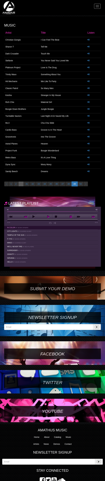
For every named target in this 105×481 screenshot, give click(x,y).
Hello (16, 262)
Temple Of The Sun (22, 235)
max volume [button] (97, 209)
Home (36, 437)
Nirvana (17, 258)
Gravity (17, 254)
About (46, 437)
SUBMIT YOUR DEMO (52, 288)
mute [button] (8, 209)
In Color (17, 227)
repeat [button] (50, 223)
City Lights (19, 231)
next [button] (86, 216)
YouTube (52, 411)
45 (51, 184)
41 (27, 184)
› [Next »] (85, 184)
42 (33, 184)
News (46, 444)
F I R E (16, 239)
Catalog (57, 437)
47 (62, 184)
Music (68, 437)
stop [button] (63, 216)
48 (68, 184)
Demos (56, 444)
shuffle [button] (55, 223)
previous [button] (18, 216)
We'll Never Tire (20, 246)
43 (39, 184)
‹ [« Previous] (6, 184)
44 (45, 184)
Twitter (52, 382)
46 (56, 184)
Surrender (19, 250)
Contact (68, 444)
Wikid (16, 243)
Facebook (52, 353)
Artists (36, 444)
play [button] (41, 216)
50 (80, 184)
